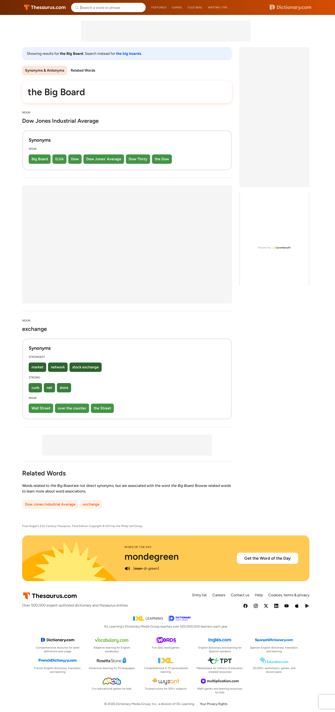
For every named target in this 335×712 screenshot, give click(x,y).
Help (259, 595)
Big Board (39, 159)
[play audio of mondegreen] (127, 568)
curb (35, 387)
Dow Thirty (138, 159)
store (64, 387)
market (37, 367)
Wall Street (40, 408)
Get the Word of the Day (267, 558)
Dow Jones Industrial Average (50, 504)
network (58, 367)
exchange (91, 504)
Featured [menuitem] (158, 7)
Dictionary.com (290, 7)
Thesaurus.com (45, 7)
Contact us (240, 595)
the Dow (162, 159)
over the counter (72, 408)
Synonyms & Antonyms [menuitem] (44, 70)
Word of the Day (138, 547)
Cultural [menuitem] (195, 7)
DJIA (59, 159)
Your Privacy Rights (214, 704)
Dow (75, 159)
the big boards (128, 53)
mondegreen (151, 556)
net (49, 387)
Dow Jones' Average (103, 159)
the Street (102, 408)
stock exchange (85, 367)
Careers (218, 595)
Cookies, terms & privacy (288, 595)
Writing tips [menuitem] (218, 7)
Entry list (199, 595)
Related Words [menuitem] (83, 70)
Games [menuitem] (177, 7)
